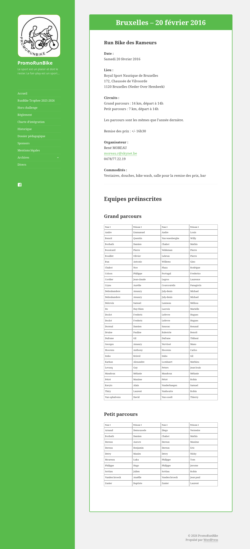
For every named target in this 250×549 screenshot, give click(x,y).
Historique (25, 129)
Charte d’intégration (31, 122)
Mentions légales (29, 150)
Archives (23, 157)
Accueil (22, 93)
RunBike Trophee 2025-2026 (36, 100)
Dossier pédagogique (31, 136)
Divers (22, 165)
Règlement (25, 115)
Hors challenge (28, 108)
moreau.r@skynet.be (120, 153)
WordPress (210, 540)
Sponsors (24, 143)
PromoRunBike (35, 63)
